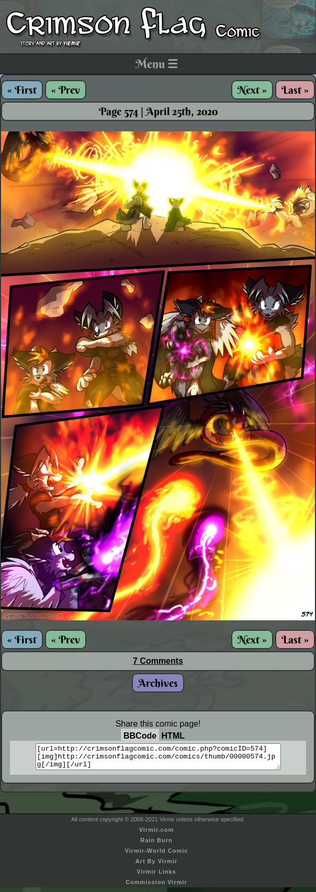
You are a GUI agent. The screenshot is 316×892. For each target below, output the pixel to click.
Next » (252, 89)
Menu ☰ (157, 64)
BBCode (139, 735)
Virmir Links (156, 876)
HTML (173, 735)
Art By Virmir (157, 866)
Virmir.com (156, 834)
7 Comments (158, 660)
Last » (295, 89)
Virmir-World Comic (156, 855)
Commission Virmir (156, 887)
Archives (158, 682)
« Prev (65, 89)
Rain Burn (156, 845)
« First (22, 89)
